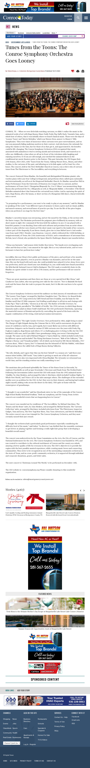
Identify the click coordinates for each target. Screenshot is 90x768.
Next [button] (84, 490)
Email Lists (76, 720)
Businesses (17, 737)
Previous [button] (80, 490)
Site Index (13, 760)
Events (5, 724)
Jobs (14, 724)
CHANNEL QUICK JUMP (69, 36)
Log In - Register (30, 744)
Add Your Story (14, 36)
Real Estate (7, 737)
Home (5, 760)
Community (7, 733)
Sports (15, 728)
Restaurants (42, 719)
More (54, 33)
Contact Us (51, 760)
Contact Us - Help (61, 717)
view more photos (77, 124)
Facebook (75, 717)
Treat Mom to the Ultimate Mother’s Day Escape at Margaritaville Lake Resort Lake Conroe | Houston (45, 611)
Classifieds (7, 728)
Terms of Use (59, 722)
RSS (73, 723)
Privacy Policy (59, 726)
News (15, 27)
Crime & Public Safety (33, 33)
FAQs (56, 731)
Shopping (6, 719)
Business (21, 33)
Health (15, 733)
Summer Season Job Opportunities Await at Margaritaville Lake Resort (45, 629)
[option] (26, 506)
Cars (25, 728)
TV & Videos (42, 740)
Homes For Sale (44, 735)
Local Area (46, 33)
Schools (41, 724)
